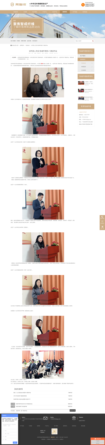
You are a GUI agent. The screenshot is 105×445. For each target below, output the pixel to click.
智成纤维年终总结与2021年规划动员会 (24, 403)
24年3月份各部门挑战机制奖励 (20, 395)
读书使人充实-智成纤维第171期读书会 (39, 45)
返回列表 (72, 410)
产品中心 (45, 11)
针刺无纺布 (34, 40)
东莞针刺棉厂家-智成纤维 (21, 406)
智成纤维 (18, 410)
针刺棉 (25, 11)
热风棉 (38, 425)
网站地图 (83, 425)
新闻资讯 (65, 11)
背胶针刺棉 (23, 40)
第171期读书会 (24, 410)
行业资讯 (83, 70)
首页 (17, 45)
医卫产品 (55, 11)
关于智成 (75, 11)
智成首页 (16, 11)
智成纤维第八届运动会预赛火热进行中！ (22, 399)
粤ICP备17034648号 (64, 437)
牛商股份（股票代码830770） (53, 439)
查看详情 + (70, 403)
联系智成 (85, 11)
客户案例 (34, 11)
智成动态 (28, 45)
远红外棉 (29, 40)
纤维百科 (83, 66)
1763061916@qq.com (86, 119)
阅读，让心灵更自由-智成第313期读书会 (22, 392)
